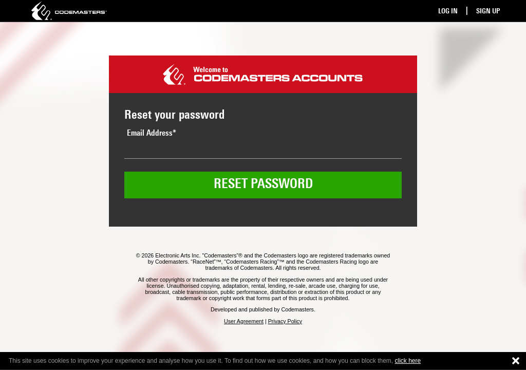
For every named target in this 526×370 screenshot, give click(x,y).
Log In (448, 11)
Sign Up (488, 11)
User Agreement (244, 321)
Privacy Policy (285, 321)
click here (408, 360)
